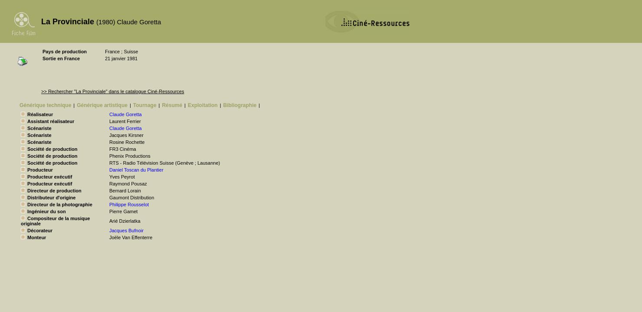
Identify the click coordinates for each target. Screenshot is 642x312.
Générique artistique (102, 105)
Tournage (145, 105)
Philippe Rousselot (129, 204)
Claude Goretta (125, 114)
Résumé (172, 105)
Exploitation (203, 105)
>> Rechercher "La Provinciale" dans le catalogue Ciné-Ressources (112, 91)
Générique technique (45, 105)
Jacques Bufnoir (126, 230)
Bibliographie (240, 105)
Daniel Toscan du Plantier (136, 169)
